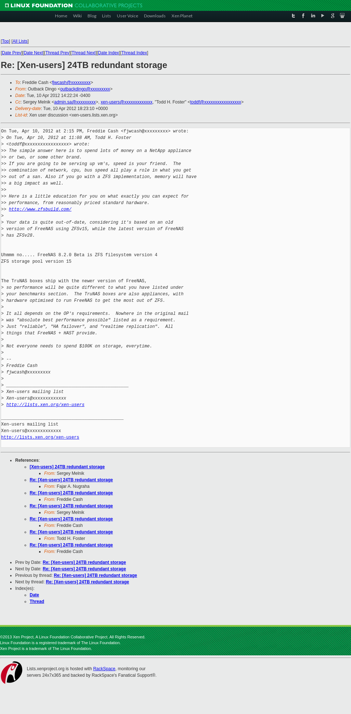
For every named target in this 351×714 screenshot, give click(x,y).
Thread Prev (57, 52)
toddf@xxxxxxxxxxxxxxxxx (215, 102)
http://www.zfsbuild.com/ (40, 209)
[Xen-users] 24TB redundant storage (67, 466)
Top (5, 41)
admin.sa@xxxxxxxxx (75, 102)
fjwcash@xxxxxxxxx (71, 82)
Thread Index (134, 52)
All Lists (20, 41)
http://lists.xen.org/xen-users (45, 405)
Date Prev (11, 52)
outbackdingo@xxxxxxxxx (85, 89)
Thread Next (84, 52)
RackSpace (104, 668)
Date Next (33, 52)
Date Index (108, 52)
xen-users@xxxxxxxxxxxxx (126, 102)
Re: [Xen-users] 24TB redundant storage (71, 479)
